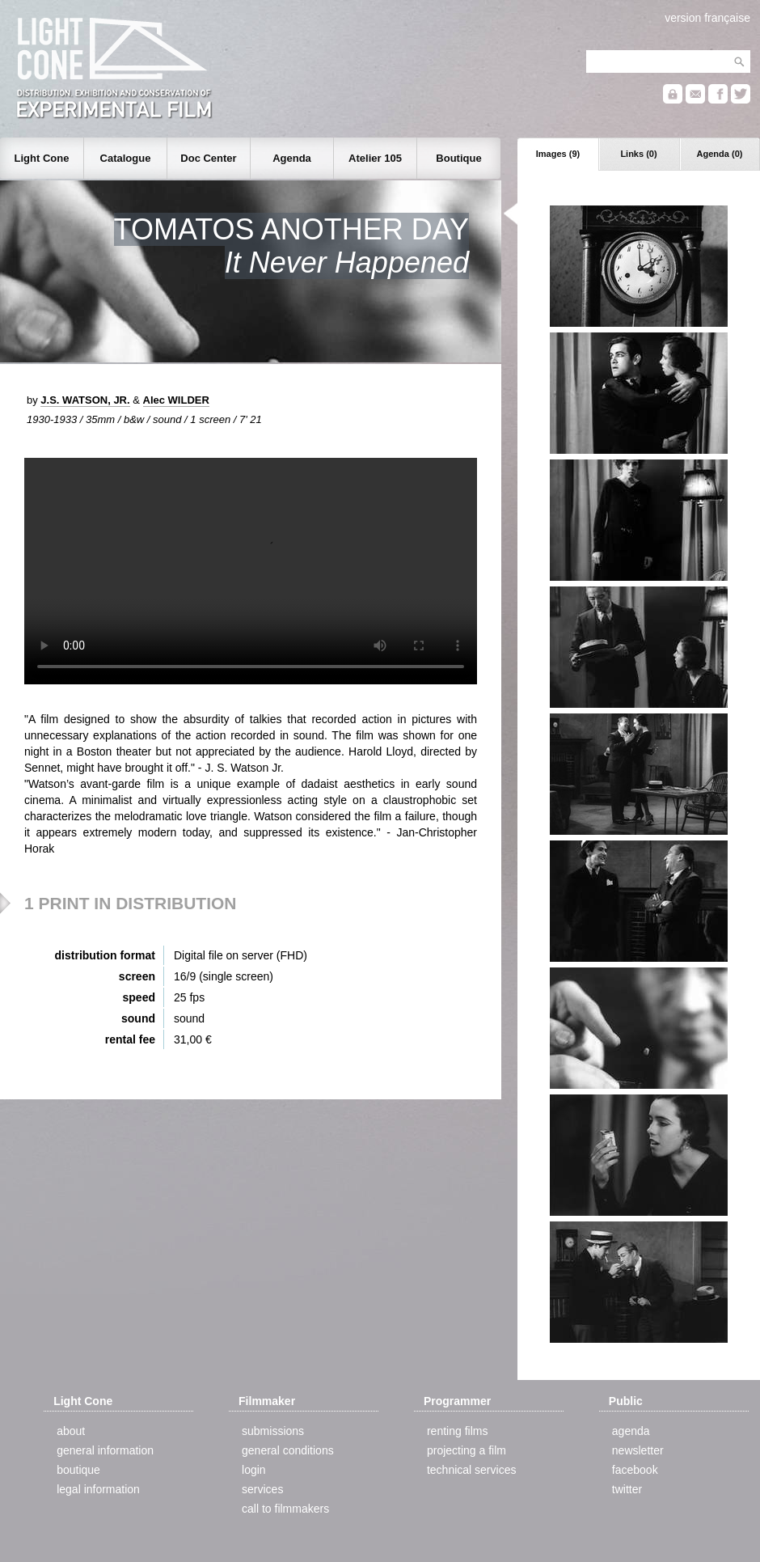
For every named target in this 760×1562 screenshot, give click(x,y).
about (71, 1430)
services (262, 1489)
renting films (457, 1430)
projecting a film (466, 1450)
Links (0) (638, 154)
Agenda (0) (720, 154)
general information (105, 1450)
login (254, 1469)
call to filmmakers (285, 1508)
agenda (631, 1430)
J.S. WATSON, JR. (84, 400)
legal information (98, 1489)
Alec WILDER (176, 400)
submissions (273, 1430)
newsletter (638, 1450)
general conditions (288, 1450)
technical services (472, 1469)
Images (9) (558, 154)
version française (707, 17)
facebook (635, 1469)
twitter (627, 1489)
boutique (78, 1469)
